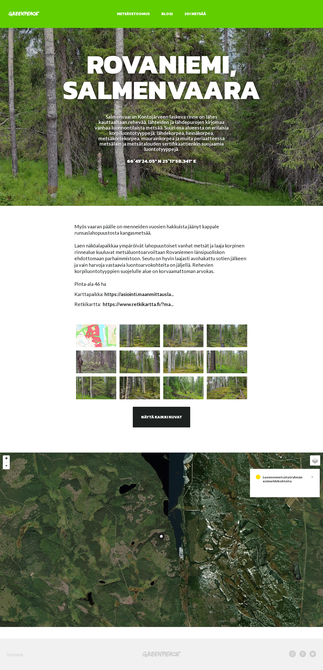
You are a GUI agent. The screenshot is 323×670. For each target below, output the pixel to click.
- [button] (6, 465)
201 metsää (195, 14)
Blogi (167, 14)
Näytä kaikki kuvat (161, 417)
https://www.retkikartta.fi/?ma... (138, 304)
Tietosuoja (14, 654)
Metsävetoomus (133, 14)
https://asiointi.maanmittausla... (139, 294)
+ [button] (6, 458)
